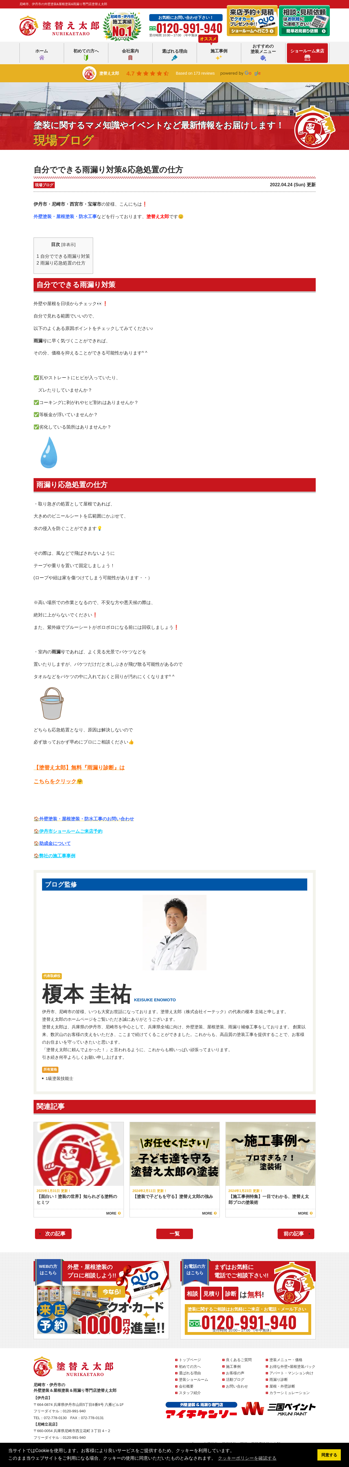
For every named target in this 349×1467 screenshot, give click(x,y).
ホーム (41, 54)
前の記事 (294, 1234)
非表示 (68, 244)
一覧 (175, 1234)
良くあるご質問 (239, 1360)
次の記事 (55, 1234)
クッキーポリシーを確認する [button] (247, 1458)
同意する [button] (329, 1455)
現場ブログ (44, 185)
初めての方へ (86, 54)
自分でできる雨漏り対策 (63, 256)
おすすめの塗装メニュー (263, 52)
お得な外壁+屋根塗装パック (292, 1366)
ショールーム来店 (307, 54)
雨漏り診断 (278, 1379)
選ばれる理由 (174, 55)
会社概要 (186, 1386)
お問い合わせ (237, 1386)
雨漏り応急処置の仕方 (61, 263)
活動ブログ (235, 1379)
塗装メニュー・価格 (285, 1360)
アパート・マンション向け (291, 1373)
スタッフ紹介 (190, 1393)
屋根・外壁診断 (282, 1386)
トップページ (190, 1360)
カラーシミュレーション (289, 1393)
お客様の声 (235, 1373)
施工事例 (218, 54)
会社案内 (130, 54)
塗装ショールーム (193, 1379)
